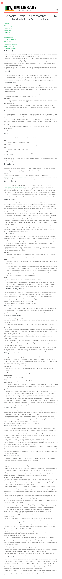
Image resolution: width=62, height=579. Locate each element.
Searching (7, 25)
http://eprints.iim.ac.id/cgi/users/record (15, 177)
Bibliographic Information (10, 44)
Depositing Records (9, 34)
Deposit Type (7, 41)
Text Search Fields (9, 27)
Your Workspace (8, 37)
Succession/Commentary (11, 43)
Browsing (6, 23)
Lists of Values (8, 28)
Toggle (3, 3)
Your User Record (8, 35)
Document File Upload (10, 48)
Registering (7, 32)
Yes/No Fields (8, 30)
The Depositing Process (10, 39)
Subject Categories (9, 46)
